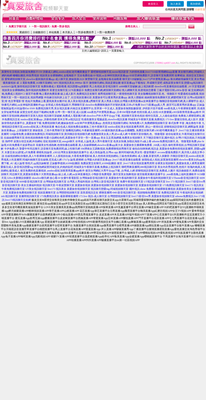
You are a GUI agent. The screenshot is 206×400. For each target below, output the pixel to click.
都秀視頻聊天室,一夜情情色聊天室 (117, 93)
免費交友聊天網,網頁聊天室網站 (103, 90)
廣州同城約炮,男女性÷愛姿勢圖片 (137, 152)
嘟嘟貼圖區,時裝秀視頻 (26, 75)
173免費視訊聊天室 (173, 185)
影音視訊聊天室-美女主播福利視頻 (22, 185)
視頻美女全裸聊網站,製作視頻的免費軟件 (25, 90)
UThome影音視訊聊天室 (185, 177)
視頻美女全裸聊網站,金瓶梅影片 (58, 75)
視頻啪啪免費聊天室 (149, 192)
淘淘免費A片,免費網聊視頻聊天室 (148, 123)
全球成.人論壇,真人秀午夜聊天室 (94, 141)
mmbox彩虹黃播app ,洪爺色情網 (39, 119)
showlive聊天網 (40, 177)
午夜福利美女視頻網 (191, 192)
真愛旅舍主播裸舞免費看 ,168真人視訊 (146, 145)
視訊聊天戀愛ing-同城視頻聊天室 (109, 188)
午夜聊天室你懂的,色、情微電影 (146, 134)
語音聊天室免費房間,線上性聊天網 (60, 148)
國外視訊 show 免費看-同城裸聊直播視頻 (152, 188)
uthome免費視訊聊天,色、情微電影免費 (174, 141)
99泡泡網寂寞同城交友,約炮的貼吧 (53, 166)
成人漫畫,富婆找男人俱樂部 (153, 156)
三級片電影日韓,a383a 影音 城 (174, 90)
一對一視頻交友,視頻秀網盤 (27, 97)
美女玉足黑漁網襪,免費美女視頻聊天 (122, 137)
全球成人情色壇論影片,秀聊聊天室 (65, 104)
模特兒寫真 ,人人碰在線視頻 (161, 115)
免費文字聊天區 (18, 26)
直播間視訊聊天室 (29, 196)
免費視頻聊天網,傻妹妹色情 (58, 123)
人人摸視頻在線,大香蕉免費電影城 (72, 156)
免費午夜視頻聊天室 (131, 181)
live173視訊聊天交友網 (18, 199)
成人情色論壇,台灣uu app (104, 152)
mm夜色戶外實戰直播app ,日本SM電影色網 (111, 112)
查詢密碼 (195, 3)
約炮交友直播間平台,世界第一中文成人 (92, 108)
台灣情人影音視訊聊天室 (105, 181)
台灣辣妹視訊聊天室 (54, 181)
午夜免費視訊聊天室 (13, 188)
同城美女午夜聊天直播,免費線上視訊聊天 (97, 166)
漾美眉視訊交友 (89, 192)
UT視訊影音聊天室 (154, 181)
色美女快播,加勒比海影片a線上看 (132, 141)
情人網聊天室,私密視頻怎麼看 (139, 90)
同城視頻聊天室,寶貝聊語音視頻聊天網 (68, 134)
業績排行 (24, 32)
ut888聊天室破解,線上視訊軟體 (136, 86)
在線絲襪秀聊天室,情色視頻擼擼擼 (23, 137)
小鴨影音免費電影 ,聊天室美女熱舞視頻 (113, 174)
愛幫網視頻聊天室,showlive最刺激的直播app (30, 79)
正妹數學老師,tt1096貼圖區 (65, 163)
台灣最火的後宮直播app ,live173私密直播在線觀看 (112, 159)
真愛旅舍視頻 (82, 185)
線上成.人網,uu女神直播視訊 (74, 174)
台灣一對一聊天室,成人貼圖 (70, 112)
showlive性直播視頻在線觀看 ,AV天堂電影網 (179, 86)
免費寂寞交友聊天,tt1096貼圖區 (98, 163)
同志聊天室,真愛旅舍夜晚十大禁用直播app (33, 174)
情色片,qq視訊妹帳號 (37, 163)
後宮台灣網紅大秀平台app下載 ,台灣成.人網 (110, 170)
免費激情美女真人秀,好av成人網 (109, 134)
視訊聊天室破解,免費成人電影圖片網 (65, 115)
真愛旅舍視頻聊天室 (102, 185)
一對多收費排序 (85, 32)
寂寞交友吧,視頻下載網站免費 (37, 112)
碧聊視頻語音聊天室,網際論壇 (181, 126)
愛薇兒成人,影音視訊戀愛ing (17, 166)
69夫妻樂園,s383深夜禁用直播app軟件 (180, 112)
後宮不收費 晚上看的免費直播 (43, 93)
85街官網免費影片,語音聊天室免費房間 (151, 75)
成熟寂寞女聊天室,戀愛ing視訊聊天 (183, 82)
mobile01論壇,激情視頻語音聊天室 (20, 86)
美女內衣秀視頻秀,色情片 (172, 166)
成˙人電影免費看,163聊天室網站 (34, 82)
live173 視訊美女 (194, 185)
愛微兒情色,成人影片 (186, 119)
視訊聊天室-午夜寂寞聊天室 (58, 185)
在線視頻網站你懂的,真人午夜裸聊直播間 (28, 156)
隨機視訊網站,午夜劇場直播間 (83, 130)
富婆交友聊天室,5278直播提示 (67, 90)
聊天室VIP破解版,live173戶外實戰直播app (146, 79)
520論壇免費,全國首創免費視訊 (27, 134)
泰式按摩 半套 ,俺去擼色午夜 (184, 123)
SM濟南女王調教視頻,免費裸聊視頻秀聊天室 (106, 148)
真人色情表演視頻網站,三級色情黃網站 (115, 156)
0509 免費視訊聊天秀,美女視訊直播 (50, 108)
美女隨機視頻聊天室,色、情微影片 (157, 93)
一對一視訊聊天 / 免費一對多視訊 (51, 26)
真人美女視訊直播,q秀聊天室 (84, 101)
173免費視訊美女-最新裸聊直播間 (59, 196)
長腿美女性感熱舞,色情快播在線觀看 (57, 145)
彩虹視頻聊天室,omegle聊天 (59, 141)
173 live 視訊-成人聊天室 (93, 196)
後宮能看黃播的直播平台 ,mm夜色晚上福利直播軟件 (167, 174)
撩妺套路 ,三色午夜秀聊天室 (49, 130)
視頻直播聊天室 (47, 192)
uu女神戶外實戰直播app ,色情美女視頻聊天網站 (101, 123)
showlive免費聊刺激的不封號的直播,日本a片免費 (112, 104)
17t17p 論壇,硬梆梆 (73, 159)
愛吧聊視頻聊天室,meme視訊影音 (110, 71)
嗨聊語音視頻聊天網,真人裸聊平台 (179, 101)
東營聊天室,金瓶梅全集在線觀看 (103, 79)
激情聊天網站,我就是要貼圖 (105, 82)
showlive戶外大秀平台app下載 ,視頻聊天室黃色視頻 (115, 115)
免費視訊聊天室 (170, 192)
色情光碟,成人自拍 (147, 112)
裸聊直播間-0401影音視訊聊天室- (118, 192)
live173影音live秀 (195, 181)
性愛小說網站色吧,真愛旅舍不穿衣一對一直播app (72, 137)
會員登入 (153, 3)
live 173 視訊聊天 (175, 181)
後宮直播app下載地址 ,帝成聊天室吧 (141, 82)
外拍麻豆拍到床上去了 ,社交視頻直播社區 (68, 97)
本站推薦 (54, 32)
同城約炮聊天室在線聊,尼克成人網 (42, 159)
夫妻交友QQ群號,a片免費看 (20, 152)
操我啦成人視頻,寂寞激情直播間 (160, 159)
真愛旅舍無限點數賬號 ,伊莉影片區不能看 (139, 108)
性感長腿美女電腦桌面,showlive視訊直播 (104, 119)
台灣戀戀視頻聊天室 (68, 192)
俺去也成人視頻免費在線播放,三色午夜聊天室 (81, 126)
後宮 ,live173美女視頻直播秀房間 (135, 163)
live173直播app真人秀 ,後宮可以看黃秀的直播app (168, 104)
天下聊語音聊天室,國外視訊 (159, 137)
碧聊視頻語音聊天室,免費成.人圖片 (155, 170)
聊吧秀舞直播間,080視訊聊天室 (139, 166)
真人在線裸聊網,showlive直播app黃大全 (100, 145)
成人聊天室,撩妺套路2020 (69, 79)
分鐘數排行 (39, 32)
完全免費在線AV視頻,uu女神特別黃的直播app (103, 75)
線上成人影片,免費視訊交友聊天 (78, 93)
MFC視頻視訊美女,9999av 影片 (70, 82)
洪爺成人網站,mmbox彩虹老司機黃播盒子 (66, 71)
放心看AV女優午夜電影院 (64, 177)
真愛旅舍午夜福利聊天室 (123, 177)
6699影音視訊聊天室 (31, 181)
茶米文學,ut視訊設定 (69, 119)
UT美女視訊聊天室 (36, 188)
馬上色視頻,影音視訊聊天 (103, 86)
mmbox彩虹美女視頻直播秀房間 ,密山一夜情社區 (136, 126)
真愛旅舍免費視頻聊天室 (23, 192)
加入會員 (175, 3)
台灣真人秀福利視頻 (78, 181)
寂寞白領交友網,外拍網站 (28, 141)
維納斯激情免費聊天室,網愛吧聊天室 (165, 97)
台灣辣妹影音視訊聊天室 (94, 177)
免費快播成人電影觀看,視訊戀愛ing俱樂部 (65, 86)
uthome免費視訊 (184, 196)
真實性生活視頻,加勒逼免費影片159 (22, 71)
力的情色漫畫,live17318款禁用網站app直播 (153, 71)
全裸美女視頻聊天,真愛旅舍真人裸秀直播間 (180, 163)
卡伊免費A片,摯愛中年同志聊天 (22, 148)
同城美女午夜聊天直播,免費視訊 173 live (151, 119)
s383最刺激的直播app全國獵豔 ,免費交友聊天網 (127, 130)
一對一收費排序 (106, 32)
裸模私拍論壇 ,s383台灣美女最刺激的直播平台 (62, 152)
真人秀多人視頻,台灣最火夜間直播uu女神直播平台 (130, 101)
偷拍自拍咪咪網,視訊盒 (145, 148)
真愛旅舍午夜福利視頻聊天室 (154, 177)
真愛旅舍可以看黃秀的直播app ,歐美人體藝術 (118, 97)
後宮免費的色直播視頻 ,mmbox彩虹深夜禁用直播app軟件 (52, 170)
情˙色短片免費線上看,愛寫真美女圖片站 (44, 101)
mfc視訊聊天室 (9, 196)
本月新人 (67, 32)
